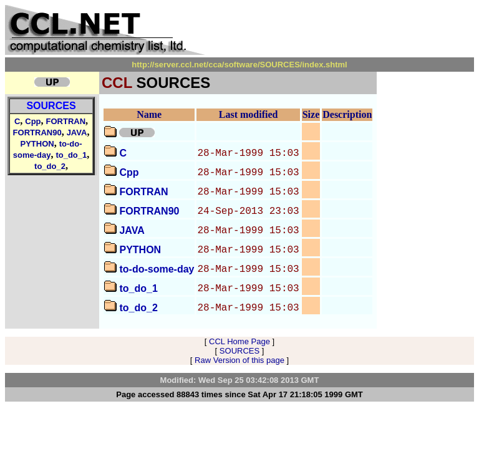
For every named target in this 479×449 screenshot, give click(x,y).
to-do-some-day (156, 269)
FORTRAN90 (37, 132)
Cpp (33, 121)
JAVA (77, 132)
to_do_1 (71, 155)
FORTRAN (66, 121)
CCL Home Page (239, 341)
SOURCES (50, 105)
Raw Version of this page (239, 360)
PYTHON (37, 143)
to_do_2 (49, 166)
